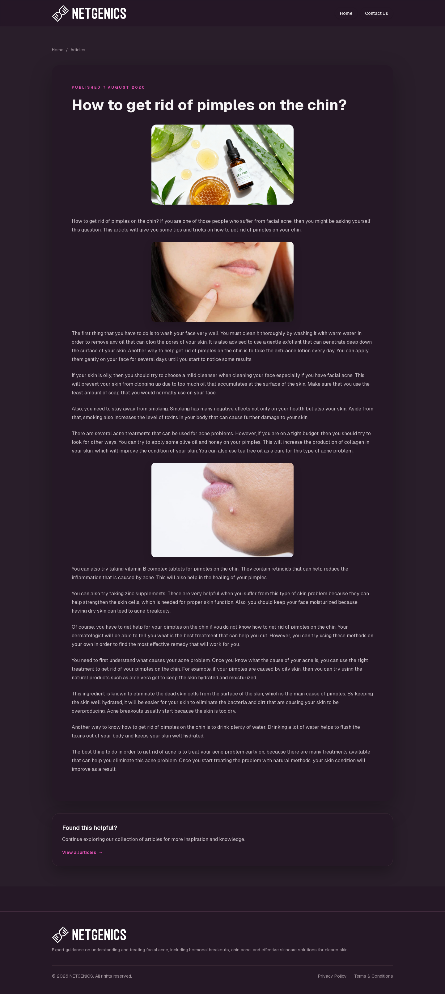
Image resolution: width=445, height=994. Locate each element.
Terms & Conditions (373, 976)
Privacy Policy (332, 976)
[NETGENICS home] (95, 13)
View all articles (82, 852)
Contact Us (376, 13)
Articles (77, 50)
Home (346, 13)
